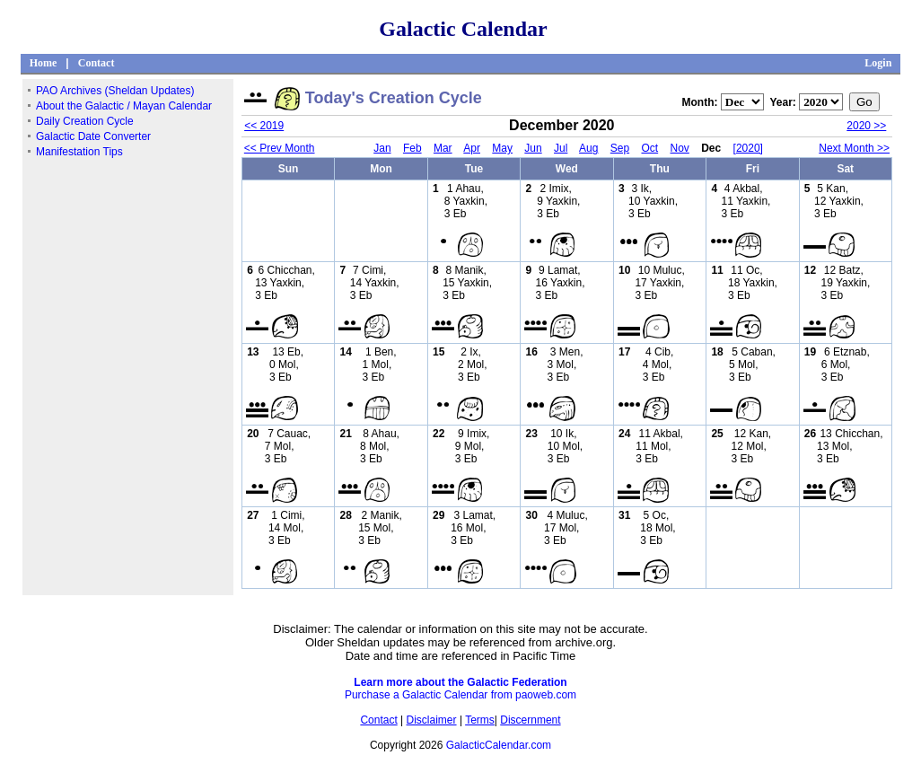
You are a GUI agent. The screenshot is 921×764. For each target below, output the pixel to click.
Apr (471, 148)
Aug (588, 148)
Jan (381, 148)
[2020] (748, 148)
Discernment (530, 720)
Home (43, 63)
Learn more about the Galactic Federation (460, 682)
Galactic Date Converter (93, 136)
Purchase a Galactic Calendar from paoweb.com (460, 695)
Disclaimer (432, 720)
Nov (680, 148)
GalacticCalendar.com (498, 745)
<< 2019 (264, 125)
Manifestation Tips (79, 151)
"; (742, 101)
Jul (560, 148)
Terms (480, 720)
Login (877, 63)
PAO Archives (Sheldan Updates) (115, 90)
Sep (619, 148)
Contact (96, 63)
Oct (649, 148)
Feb (412, 148)
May (502, 148)
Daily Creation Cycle (85, 121)
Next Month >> (854, 148)
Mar (443, 148)
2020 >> (866, 125)
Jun (532, 148)
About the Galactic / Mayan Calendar (124, 106)
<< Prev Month (279, 148)
